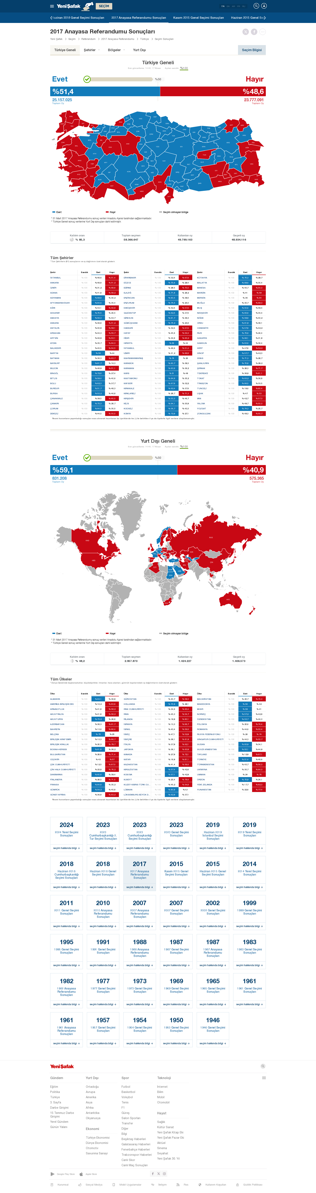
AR (233, 6)
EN (228, 6)
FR (238, 6)
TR (222, 6)
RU (243, 6)
